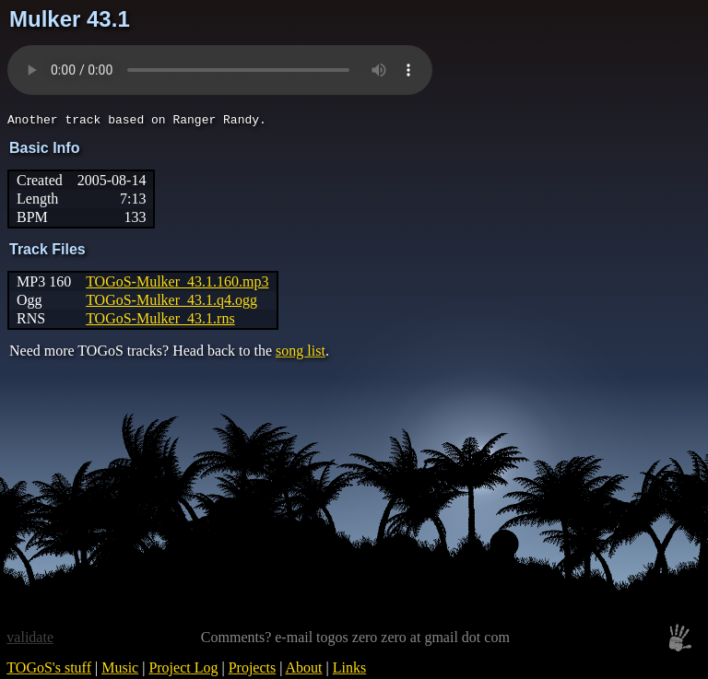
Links (349, 670)
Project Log (183, 670)
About (304, 670)
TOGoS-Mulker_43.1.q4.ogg (171, 302)
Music (119, 670)
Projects (253, 670)
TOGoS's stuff (48, 670)
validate (29, 640)
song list (300, 353)
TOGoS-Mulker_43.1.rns (160, 321)
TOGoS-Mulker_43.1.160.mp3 (177, 284)
